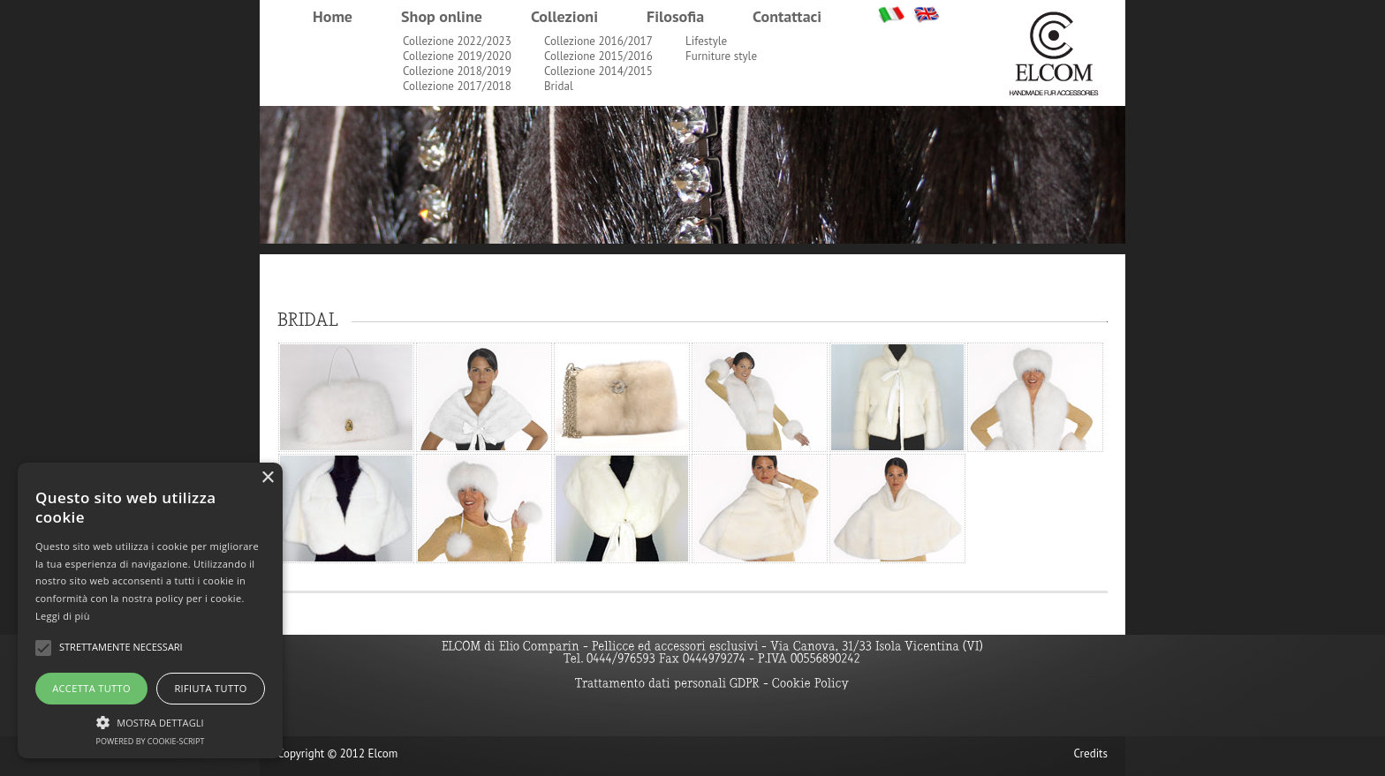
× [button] (267, 478)
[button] (150, 720)
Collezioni (564, 16)
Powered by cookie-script (150, 741)
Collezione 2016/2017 (598, 41)
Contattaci (787, 16)
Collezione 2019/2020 (457, 56)
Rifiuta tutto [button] (210, 688)
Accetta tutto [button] (91, 688)
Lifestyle (706, 41)
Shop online (441, 16)
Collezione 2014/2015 (598, 71)
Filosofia (675, 16)
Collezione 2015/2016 (598, 56)
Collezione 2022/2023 (457, 41)
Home (332, 16)
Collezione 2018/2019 (457, 71)
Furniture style (721, 56)
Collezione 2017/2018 (457, 86)
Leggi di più (62, 615)
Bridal (558, 86)
